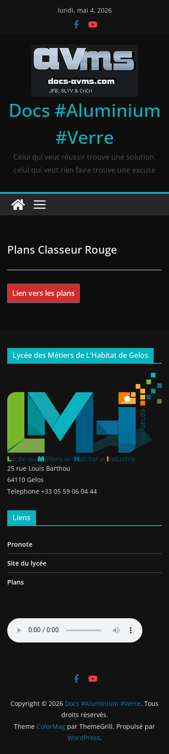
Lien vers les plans (43, 293)
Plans (15, 582)
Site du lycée (26, 563)
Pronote (19, 544)
